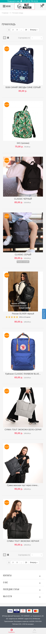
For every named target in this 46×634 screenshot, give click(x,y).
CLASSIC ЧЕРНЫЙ (23, 199)
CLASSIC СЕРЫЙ (23, 254)
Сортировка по (24, 38)
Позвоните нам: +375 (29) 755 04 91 (23, 1)
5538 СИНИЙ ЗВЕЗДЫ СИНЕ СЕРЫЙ (23, 87)
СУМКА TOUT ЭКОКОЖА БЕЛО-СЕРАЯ (23, 429)
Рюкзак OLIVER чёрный (23, 314)
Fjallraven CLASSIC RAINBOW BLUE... (23, 374)
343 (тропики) (23, 143)
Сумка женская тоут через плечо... (23, 485)
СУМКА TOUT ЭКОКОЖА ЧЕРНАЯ (23, 541)
